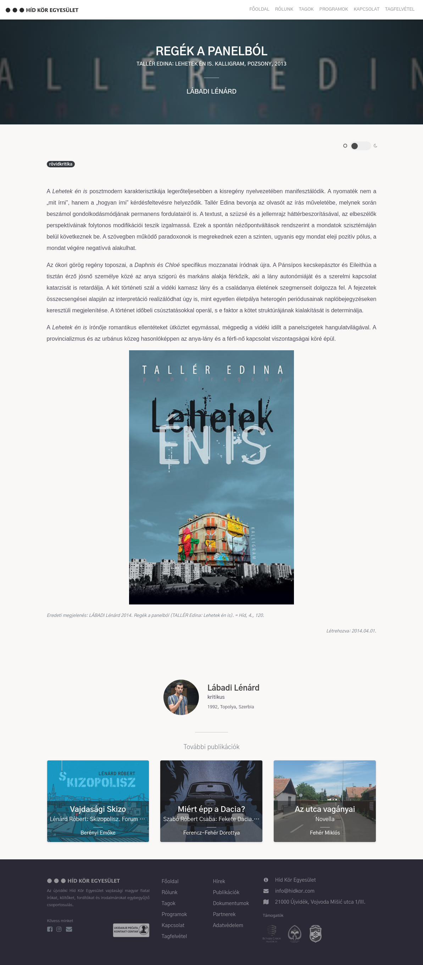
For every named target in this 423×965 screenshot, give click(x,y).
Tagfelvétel (399, 9)
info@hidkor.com (295, 891)
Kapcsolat (366, 9)
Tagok (306, 9)
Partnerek (224, 914)
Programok (333, 9)
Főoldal (259, 9)
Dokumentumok (231, 903)
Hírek (219, 881)
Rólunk (284, 9)
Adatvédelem (228, 925)
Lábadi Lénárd (211, 92)
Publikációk (226, 892)
